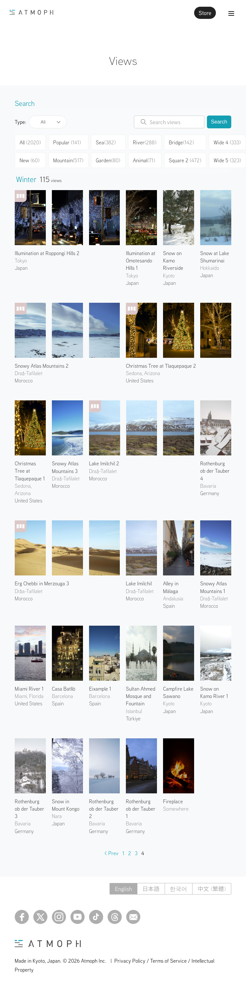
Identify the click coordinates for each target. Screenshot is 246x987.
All (43, 122)
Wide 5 (227, 160)
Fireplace (173, 801)
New (29, 160)
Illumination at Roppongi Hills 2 (47, 253)
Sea (106, 142)
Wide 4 (227, 142)
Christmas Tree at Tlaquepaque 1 (30, 470)
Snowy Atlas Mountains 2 (42, 366)
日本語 (150, 889)
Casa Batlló (63, 689)
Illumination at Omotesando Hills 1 (140, 260)
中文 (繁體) (211, 889)
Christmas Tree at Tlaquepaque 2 (161, 366)
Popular (67, 142)
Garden (108, 160)
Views (123, 60)
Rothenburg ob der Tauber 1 (140, 808)
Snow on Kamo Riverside (173, 260)
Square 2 (185, 160)
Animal (144, 160)
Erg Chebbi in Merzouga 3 (42, 583)
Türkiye (133, 718)
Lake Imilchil (139, 583)
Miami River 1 (29, 689)
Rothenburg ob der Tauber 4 (215, 470)
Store (205, 13)
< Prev (111, 853)
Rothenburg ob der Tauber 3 (29, 808)
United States (139, 380)
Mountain (68, 160)
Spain (169, 606)
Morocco (24, 380)
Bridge (181, 142)
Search (219, 121)
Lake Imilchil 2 (104, 463)
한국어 (178, 889)
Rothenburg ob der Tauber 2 (104, 808)
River (144, 142)
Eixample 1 (100, 689)
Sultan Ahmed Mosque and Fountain (140, 696)
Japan (21, 268)
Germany (209, 493)
